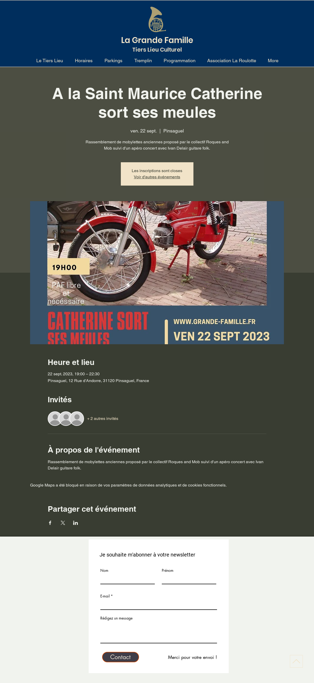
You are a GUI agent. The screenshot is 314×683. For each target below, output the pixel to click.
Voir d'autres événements (157, 176)
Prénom (167, 570)
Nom (104, 570)
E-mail (105, 596)
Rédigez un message (116, 618)
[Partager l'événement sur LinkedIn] (75, 523)
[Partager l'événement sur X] (62, 523)
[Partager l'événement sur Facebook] (50, 523)
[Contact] (120, 657)
